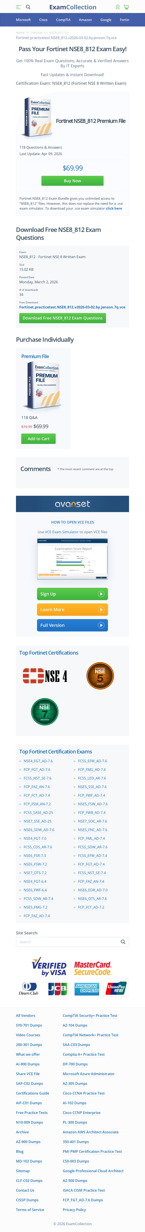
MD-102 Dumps (29, 1161)
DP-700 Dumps (75, 1064)
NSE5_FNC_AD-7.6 (92, 829)
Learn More (72, 609)
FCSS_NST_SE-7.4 (92, 872)
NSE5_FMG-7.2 (35, 907)
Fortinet (126, 19)
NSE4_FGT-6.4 (35, 881)
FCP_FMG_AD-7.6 (92, 769)
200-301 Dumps (29, 1044)
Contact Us (25, 1190)
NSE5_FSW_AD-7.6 (93, 804)
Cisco (43, 19)
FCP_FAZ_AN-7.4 (91, 881)
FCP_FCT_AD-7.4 (37, 795)
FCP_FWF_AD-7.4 (91, 795)
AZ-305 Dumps (75, 1083)
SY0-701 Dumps (29, 1025)
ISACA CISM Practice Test (84, 1190)
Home (20, 32)
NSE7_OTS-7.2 (35, 872)
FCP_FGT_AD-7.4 (91, 864)
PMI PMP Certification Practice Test (92, 1151)
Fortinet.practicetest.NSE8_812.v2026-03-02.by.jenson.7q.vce (72, 307)
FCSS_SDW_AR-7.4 (38, 898)
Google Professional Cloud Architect (93, 1170)
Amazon (85, 19)
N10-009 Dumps (29, 1122)
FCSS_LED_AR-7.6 (92, 778)
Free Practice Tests (32, 1112)
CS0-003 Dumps (76, 1161)
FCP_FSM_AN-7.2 (37, 804)
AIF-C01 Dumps (29, 1103)
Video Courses (28, 1035)
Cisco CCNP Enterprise (81, 1112)
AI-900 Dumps (28, 1064)
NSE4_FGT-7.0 (35, 838)
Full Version (72, 625)
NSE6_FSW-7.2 (35, 864)
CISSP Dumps (27, 1200)
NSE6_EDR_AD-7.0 (93, 890)
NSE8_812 (56, 32)
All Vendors (25, 1015)
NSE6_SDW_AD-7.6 (39, 829)
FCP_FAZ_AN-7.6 (37, 786)
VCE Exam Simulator (62, 532)
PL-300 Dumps (75, 1122)
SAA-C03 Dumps (76, 1044)
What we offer (28, 1054)
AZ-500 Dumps (75, 1180)
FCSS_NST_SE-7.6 (37, 778)
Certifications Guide (32, 1093)
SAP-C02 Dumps (29, 1083)
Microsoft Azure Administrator (89, 1073)
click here (114, 208)
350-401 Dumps (76, 1141)
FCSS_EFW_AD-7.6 (92, 761)
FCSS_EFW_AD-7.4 (92, 855)
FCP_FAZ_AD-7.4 (37, 915)
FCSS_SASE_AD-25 (38, 812)
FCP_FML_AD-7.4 (91, 838)
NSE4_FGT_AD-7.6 (38, 761)
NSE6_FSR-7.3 (35, 855)
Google (106, 19)
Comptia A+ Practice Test (84, 1054)
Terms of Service (30, 1209)
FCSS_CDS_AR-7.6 (38, 847)
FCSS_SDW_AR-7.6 (93, 847)
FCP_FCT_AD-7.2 (91, 907)
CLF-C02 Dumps (29, 1180)
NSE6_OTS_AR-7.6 (92, 898)
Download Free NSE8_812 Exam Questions (63, 318)
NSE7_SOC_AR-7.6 (92, 821)
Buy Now (72, 180)
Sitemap (23, 1170)
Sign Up (72, 593)
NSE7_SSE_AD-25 (37, 821)
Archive (22, 1132)
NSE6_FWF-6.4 (35, 890)
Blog (20, 1151)
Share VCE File (28, 1073)
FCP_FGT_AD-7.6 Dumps (83, 1200)
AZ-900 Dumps (28, 1141)
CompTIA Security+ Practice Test (90, 1015)
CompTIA (63, 19)
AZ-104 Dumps (75, 1025)
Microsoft (23, 19)
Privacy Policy (74, 1209)
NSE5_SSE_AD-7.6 (92, 786)
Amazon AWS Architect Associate (91, 1132)
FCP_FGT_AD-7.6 (37, 769)
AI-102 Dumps (74, 1103)
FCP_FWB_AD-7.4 (92, 812)
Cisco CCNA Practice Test (84, 1093)
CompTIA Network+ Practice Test (90, 1035)
